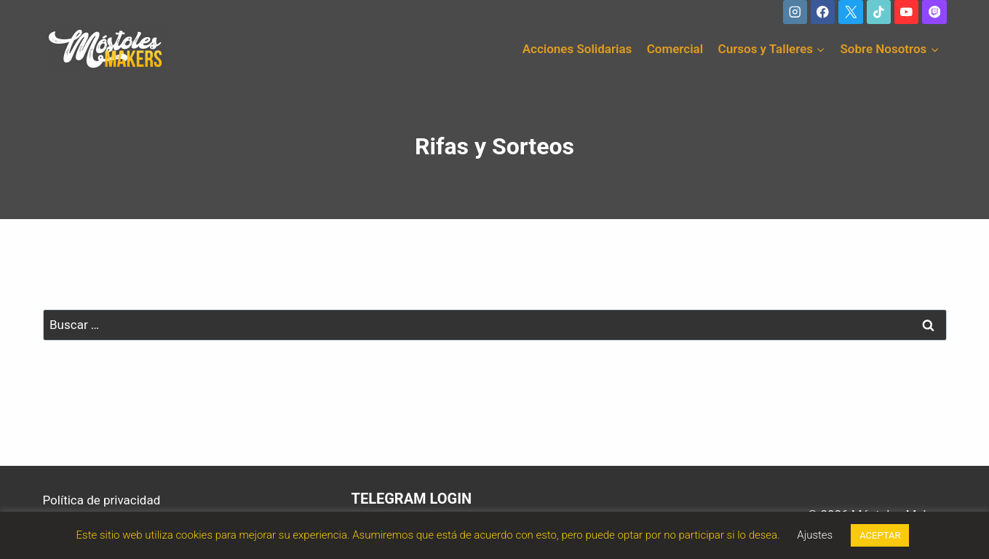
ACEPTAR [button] (879, 535)
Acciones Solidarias (577, 48)
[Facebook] (823, 12)
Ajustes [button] (815, 535)
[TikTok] (879, 12)
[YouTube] (906, 12)
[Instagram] (795, 12)
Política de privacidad (102, 500)
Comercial (675, 48)
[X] (850, 12)
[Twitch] (934, 12)
